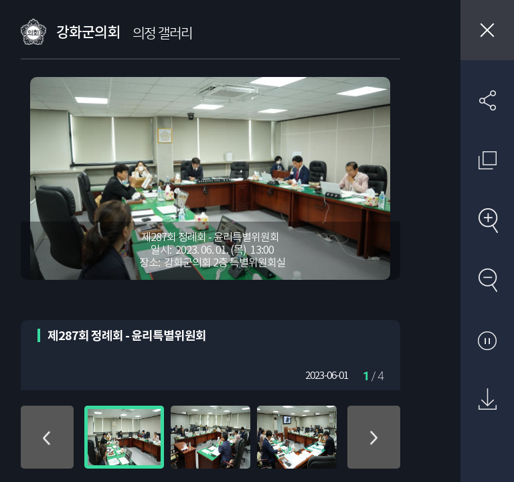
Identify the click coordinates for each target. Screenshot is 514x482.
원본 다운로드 (487, 399)
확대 (487, 220)
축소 (487, 280)
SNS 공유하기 (487, 100)
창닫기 (487, 30)
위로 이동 (47, 437)
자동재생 (487, 340)
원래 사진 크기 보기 (487, 160)
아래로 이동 (373, 437)
